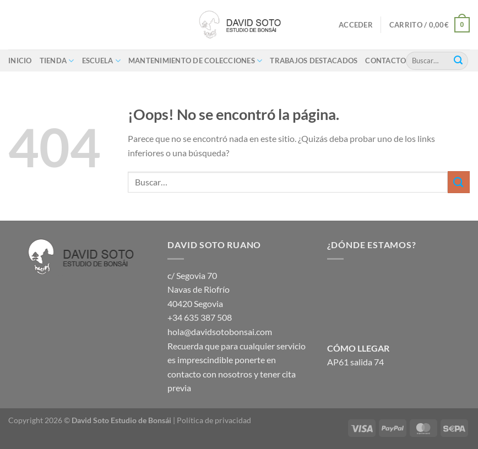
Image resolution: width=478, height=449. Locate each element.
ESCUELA (101, 61)
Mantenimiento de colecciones (195, 61)
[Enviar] (458, 60)
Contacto (385, 60)
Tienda (57, 61)
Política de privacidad (214, 420)
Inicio (20, 60)
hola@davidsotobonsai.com (219, 331)
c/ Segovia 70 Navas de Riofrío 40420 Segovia (198, 289)
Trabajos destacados (313, 60)
